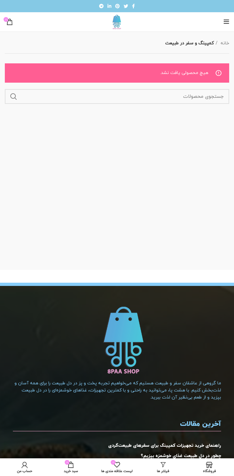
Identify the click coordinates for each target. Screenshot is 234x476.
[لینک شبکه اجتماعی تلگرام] (101, 6)
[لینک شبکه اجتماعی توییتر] (126, 6)
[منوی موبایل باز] (226, 21)
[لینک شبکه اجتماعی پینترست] (117, 6)
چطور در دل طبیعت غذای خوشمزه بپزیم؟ (181, 456)
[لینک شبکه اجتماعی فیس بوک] (133, 6)
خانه (224, 43)
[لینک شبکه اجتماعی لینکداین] (109, 6)
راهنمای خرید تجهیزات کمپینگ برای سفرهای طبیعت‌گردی (164, 446)
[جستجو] (117, 96)
